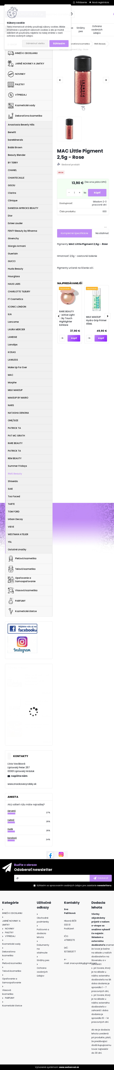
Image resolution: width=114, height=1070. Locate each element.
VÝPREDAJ (17, 95)
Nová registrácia (100, 2)
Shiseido (13, 481)
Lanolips (13, 344)
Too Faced (14, 496)
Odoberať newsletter (33, 869)
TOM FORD (13, 511)
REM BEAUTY (14, 458)
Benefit (12, 132)
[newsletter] (101, 878)
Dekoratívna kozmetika (25, 116)
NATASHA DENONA (18, 412)
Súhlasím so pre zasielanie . (74, 885)
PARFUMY (16, 601)
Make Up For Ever (17, 367)
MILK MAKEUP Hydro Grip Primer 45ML (96, 320)
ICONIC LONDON (17, 306)
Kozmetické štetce (22, 611)
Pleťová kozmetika (22, 559)
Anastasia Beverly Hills (21, 124)
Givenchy (13, 238)
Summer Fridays (17, 465)
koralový (12, 838)
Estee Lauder (15, 223)
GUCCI (11, 261)
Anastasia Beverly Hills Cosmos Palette (36, 703)
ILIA (10, 314)
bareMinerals (15, 139)
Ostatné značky (17, 549)
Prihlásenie (81, 2)
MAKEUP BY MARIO (18, 397)
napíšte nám (19, 776)
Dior (10, 215)
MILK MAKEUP (15, 390)
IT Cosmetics (15, 299)
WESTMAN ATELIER (18, 534)
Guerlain (13, 253)
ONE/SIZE (13, 420)
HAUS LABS (14, 283)
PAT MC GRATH (16, 435)
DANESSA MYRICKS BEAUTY (23, 208)
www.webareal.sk (69, 1067)
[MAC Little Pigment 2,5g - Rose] (83, 80)
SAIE (10, 488)
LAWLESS (13, 359)
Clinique (12, 200)
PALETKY (16, 84)
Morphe (12, 382)
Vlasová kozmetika (22, 590)
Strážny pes (81, 29)
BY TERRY (13, 162)
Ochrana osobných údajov (96, 30)
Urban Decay (15, 519)
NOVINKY (16, 74)
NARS (11, 405)
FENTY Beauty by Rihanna (22, 230)
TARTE (11, 504)
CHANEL (12, 170)
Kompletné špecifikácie (74, 233)
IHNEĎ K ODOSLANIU (23, 53)
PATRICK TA (14, 428)
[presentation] (60, 80)
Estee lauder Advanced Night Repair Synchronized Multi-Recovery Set (36, 680)
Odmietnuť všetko (35, 43)
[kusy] (74, 192)
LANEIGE (12, 337)
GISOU (11, 185)
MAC (10, 374)
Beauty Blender (17, 155)
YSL (10, 541)
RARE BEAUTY (15, 443)
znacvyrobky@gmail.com (83, 963)
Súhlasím (59, 43)
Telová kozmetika (21, 569)
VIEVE (11, 526)
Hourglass (14, 276)
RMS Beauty (15, 473)
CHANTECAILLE (16, 177)
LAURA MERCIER (16, 329)
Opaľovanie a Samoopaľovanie (21, 579)
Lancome (13, 321)
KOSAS (12, 352)
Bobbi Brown (15, 147)
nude (10, 829)
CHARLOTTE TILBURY (19, 291)
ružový (11, 820)
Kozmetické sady (21, 105)
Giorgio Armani (17, 246)
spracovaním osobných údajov (66, 885)
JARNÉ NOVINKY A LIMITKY (26, 64)
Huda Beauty (15, 268)
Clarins (12, 192)
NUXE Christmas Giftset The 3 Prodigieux (36, 726)
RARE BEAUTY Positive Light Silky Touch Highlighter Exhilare (67, 318)
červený (12, 810)
